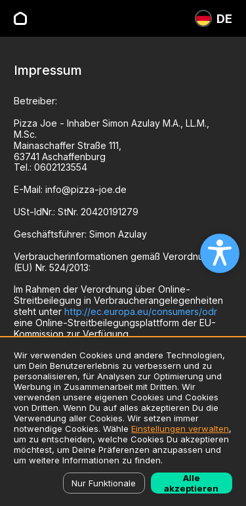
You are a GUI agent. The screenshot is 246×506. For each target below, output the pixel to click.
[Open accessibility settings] (219, 253)
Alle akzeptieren (191, 483)
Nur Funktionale (104, 483)
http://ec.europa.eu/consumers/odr (140, 311)
